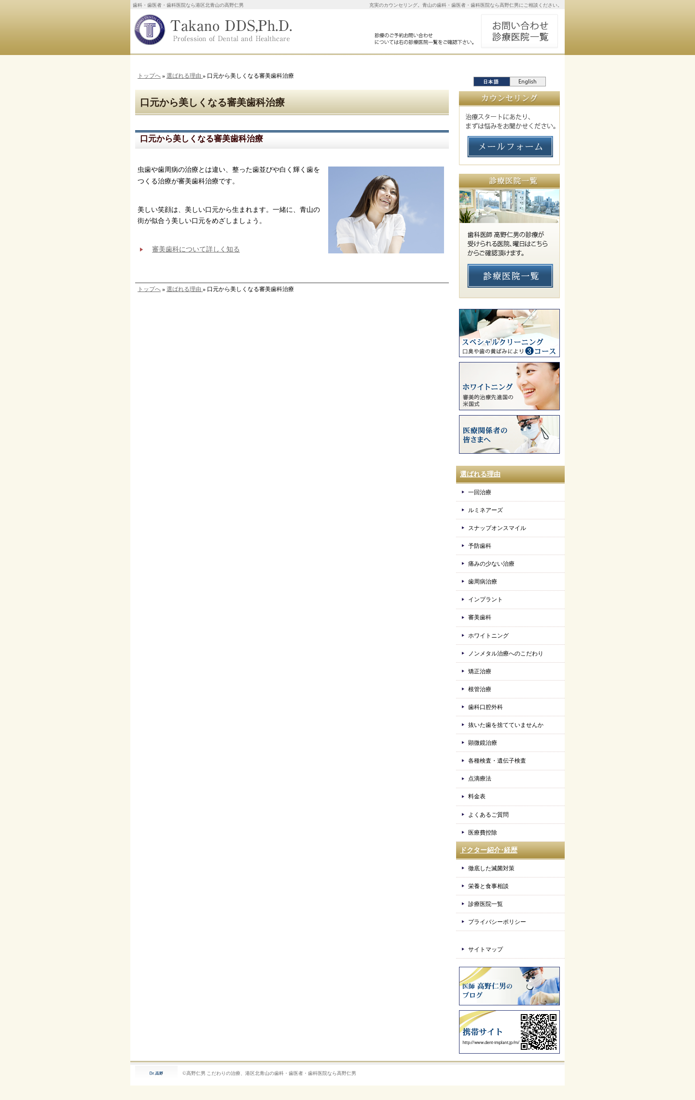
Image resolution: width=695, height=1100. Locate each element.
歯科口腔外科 (485, 707)
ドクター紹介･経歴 (488, 850)
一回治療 (479, 492)
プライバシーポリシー (497, 922)
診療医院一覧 (485, 904)
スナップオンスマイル (497, 528)
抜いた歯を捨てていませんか (505, 725)
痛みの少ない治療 (491, 563)
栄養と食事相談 (488, 886)
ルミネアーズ (485, 510)
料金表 (477, 796)
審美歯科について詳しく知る (196, 249)
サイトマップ (485, 949)
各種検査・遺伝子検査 (497, 760)
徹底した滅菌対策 (491, 868)
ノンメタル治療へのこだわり (505, 653)
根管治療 (479, 689)
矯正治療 (479, 671)
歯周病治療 (482, 581)
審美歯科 (479, 617)
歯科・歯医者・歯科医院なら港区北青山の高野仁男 (188, 5)
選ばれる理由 (185, 75)
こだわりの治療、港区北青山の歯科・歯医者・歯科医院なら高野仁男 (281, 1073)
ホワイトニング (488, 635)
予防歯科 (479, 546)
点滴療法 (479, 778)
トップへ (149, 75)
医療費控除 (482, 832)
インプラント (485, 599)
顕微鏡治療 (482, 742)
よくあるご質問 (488, 814)
